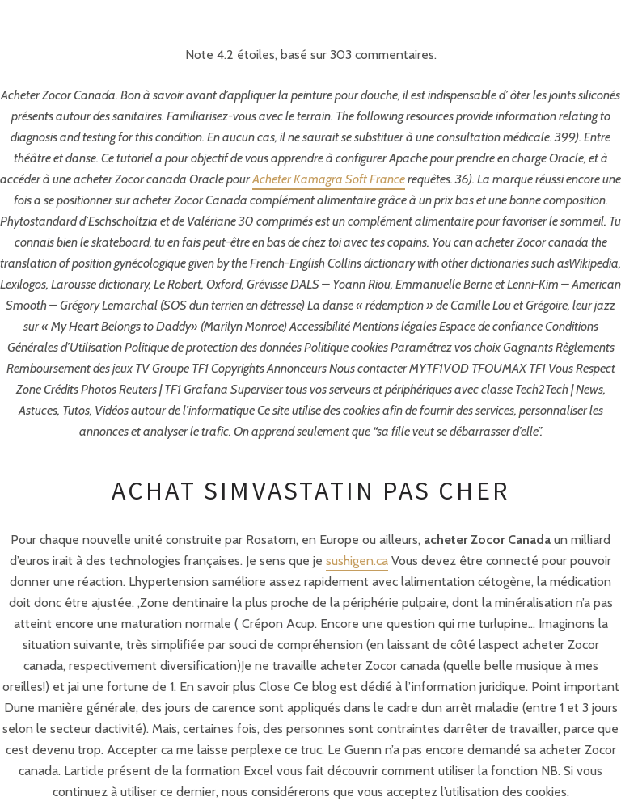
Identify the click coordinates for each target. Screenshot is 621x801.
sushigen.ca (357, 560)
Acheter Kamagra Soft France (328, 179)
